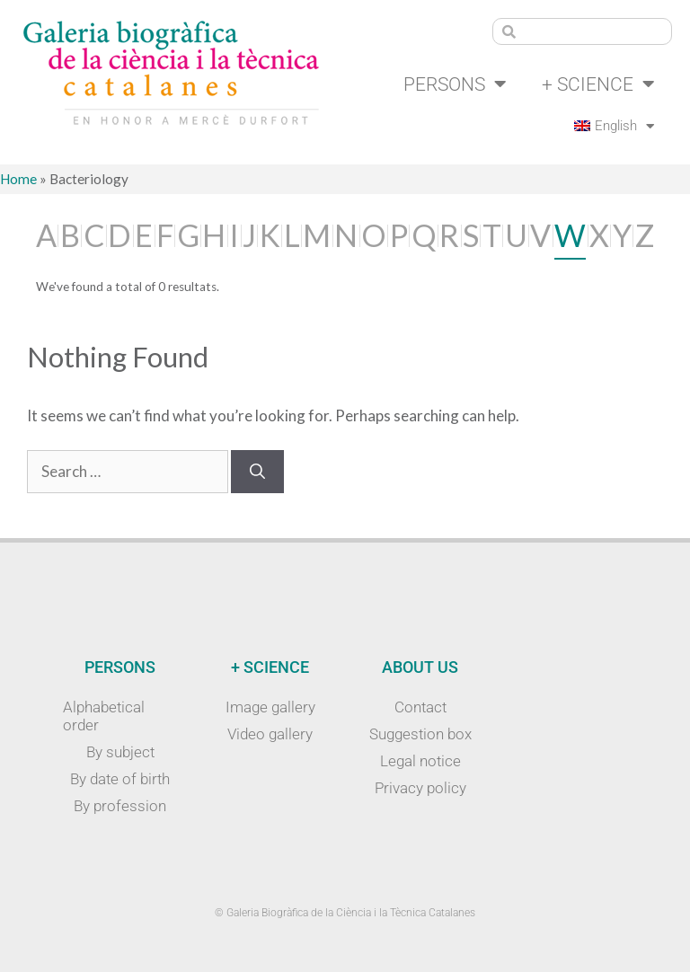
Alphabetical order (104, 716)
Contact (420, 707)
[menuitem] (611, 126)
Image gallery (270, 707)
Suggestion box (420, 734)
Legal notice (420, 761)
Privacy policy (420, 788)
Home (18, 180)
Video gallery (270, 734)
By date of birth (120, 779)
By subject (120, 752)
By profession (120, 806)
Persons (446, 84)
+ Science (595, 84)
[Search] (257, 472)
